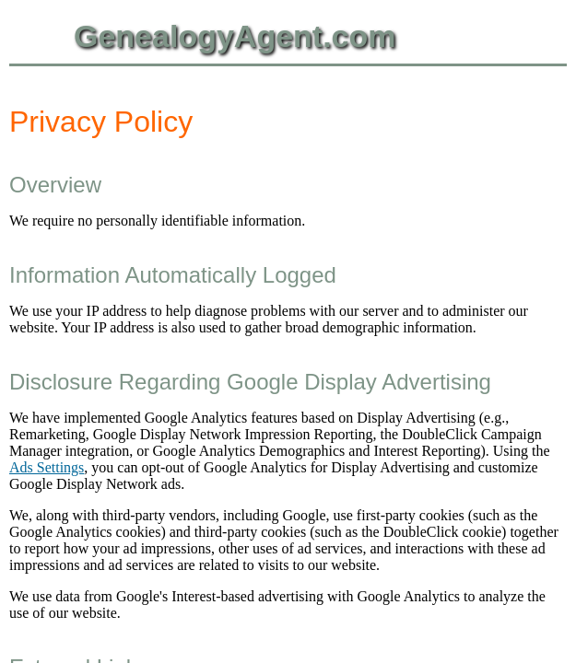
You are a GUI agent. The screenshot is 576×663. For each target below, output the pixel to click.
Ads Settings (46, 467)
